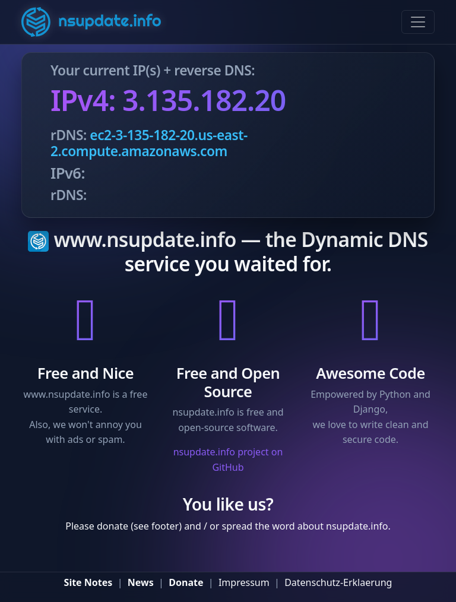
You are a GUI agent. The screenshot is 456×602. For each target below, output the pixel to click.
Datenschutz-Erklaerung (338, 582)
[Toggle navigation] (418, 22)
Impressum (244, 582)
